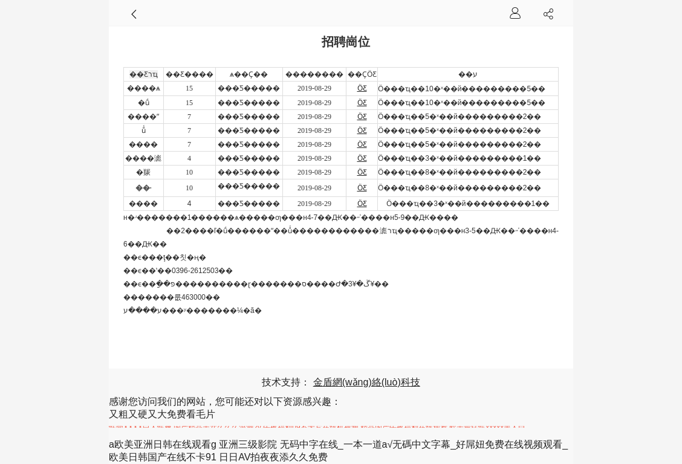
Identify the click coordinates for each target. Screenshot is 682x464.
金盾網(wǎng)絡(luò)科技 (366, 382)
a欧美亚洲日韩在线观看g (162, 444)
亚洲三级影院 (248, 444)
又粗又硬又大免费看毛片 (162, 414)
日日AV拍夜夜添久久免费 (273, 457)
